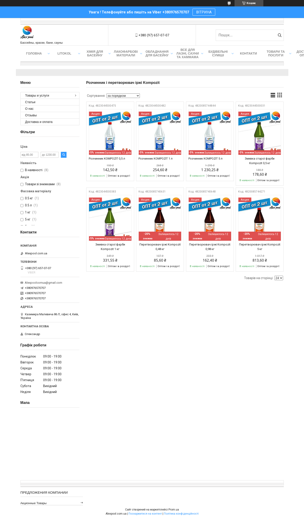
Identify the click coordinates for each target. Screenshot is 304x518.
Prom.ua (173, 509)
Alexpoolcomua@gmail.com (43, 282)
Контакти (248, 53)
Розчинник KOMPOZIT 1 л (155, 158)
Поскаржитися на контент (145, 513)
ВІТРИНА (204, 12)
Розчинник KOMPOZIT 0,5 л (107, 158)
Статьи (30, 102)
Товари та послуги (276, 53)
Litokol (64, 53)
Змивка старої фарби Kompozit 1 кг (110, 247)
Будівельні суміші (218, 53)
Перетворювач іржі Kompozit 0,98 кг (209, 247)
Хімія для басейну (95, 53)
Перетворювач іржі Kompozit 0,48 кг (160, 247)
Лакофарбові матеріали (126, 53)
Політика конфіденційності (181, 513)
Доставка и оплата (39, 122)
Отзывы (31, 115)
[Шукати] (280, 35)
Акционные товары (33, 503)
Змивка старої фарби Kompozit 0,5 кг (259, 161)
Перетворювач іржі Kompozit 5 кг (259, 247)
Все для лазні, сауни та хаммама (187, 53)
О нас (29, 108)
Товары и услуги (37, 95)
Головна (34, 53)
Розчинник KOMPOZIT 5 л (205, 158)
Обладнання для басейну (157, 53)
